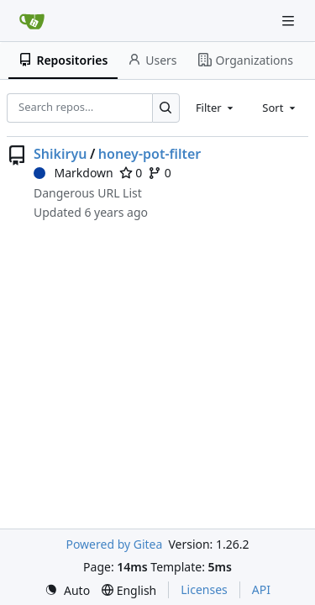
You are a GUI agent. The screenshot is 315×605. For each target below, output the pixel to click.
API (261, 589)
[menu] (67, 590)
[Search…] (166, 108)
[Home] (31, 21)
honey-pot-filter (150, 153)
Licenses (204, 589)
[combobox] (216, 108)
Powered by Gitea (114, 544)
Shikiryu (60, 153)
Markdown (73, 173)
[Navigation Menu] (290, 20)
